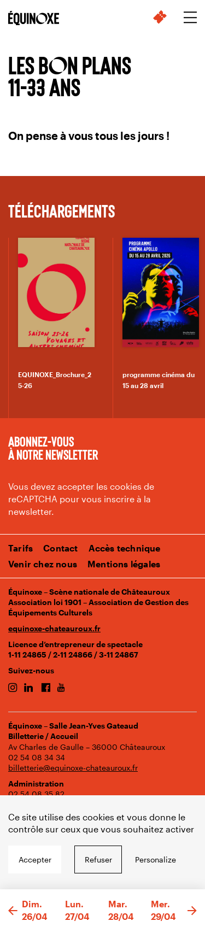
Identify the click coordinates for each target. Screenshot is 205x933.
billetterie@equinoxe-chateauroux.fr (73, 767)
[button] (12, 911)
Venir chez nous (42, 564)
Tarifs (20, 548)
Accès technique (125, 548)
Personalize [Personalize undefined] (155, 859)
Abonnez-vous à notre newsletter (53, 448)
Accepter (35, 859)
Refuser (98, 859)
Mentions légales (123, 564)
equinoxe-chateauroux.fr (54, 628)
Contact (60, 548)
